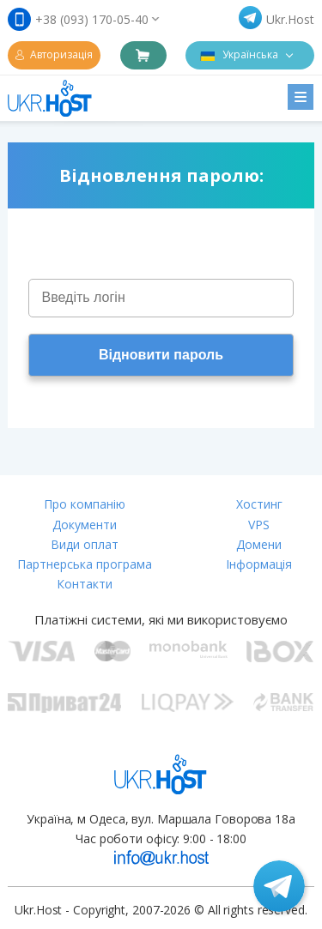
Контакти (84, 584)
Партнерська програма (84, 564)
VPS (259, 524)
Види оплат (84, 544)
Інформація (259, 564)
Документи (84, 524)
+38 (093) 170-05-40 (92, 19)
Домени (259, 544)
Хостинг (259, 504)
